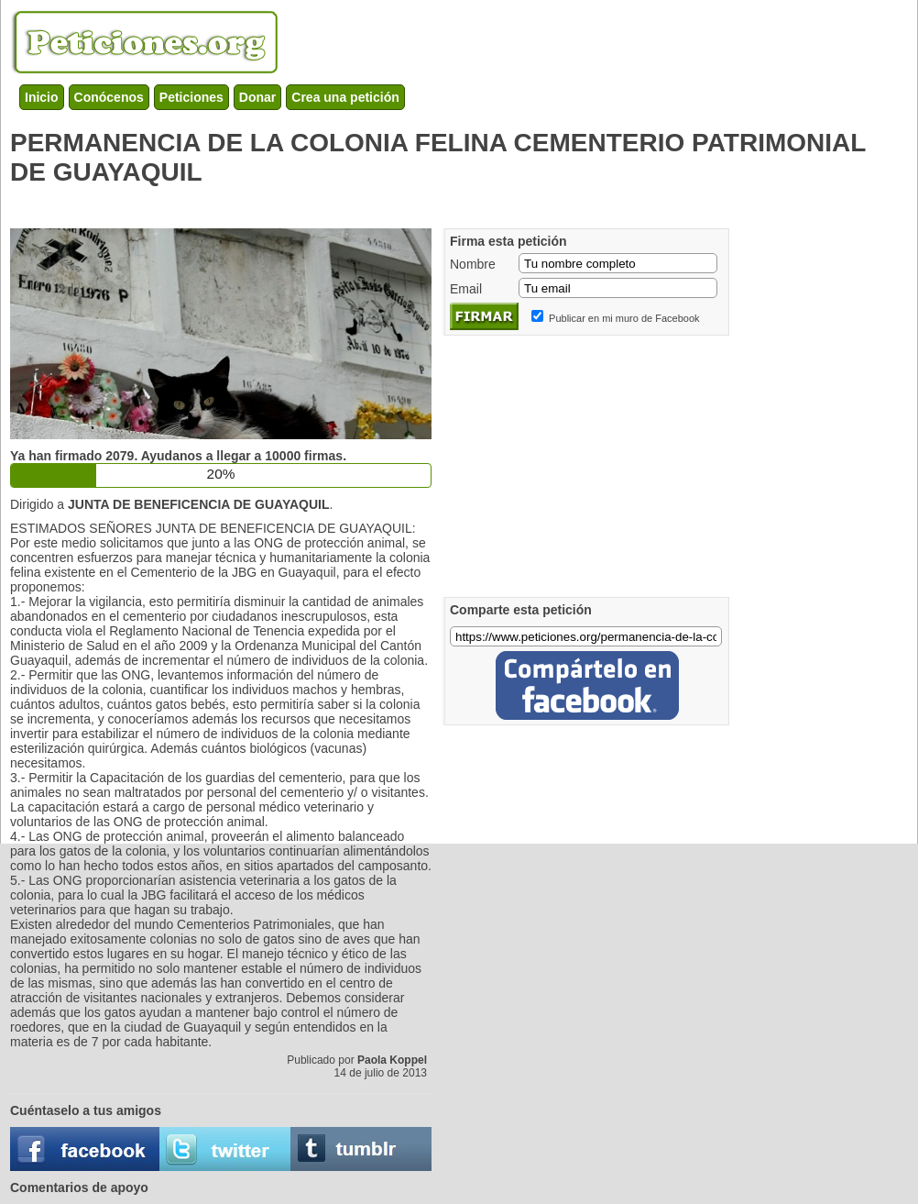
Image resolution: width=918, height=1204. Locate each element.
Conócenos (109, 97)
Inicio (42, 97)
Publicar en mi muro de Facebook (624, 318)
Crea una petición (345, 97)
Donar (257, 97)
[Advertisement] (343, 203)
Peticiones (191, 97)
